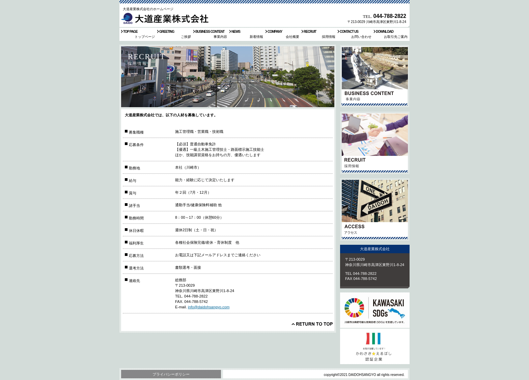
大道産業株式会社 (166, 18)
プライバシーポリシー (171, 374)
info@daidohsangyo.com (208, 307)
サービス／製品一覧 (375, 76)
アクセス (375, 209)
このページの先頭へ (312, 324)
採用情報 (375, 143)
